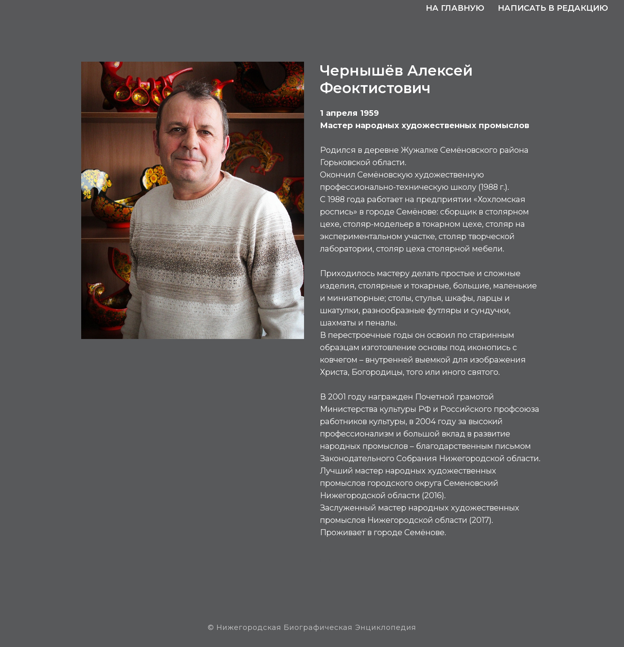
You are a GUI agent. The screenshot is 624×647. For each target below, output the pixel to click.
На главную (455, 8)
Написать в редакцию (553, 8)
